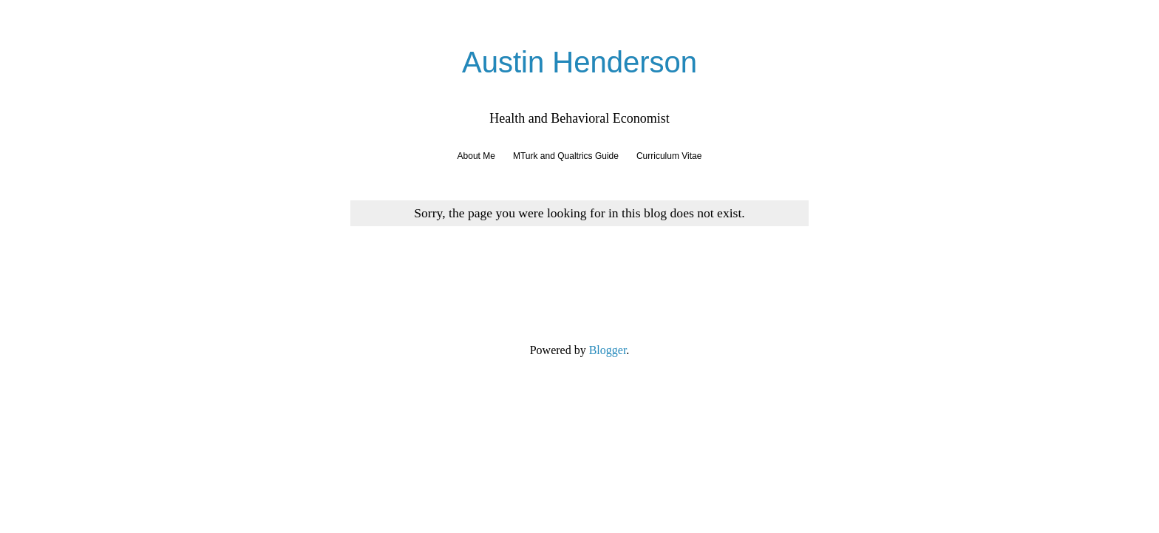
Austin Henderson (579, 62)
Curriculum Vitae (668, 156)
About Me (476, 156)
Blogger (608, 350)
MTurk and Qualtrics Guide (566, 156)
